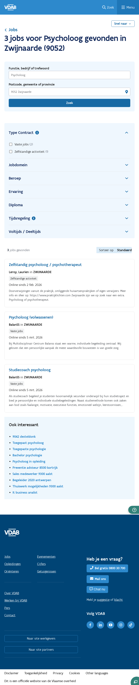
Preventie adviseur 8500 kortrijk (35, 467)
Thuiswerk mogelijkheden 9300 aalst (38, 486)
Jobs (10, 30)
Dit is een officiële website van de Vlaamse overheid (40, 681)
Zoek (110, 7)
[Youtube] (110, 625)
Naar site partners (41, 650)
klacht (118, 600)
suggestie (103, 600)
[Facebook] (90, 625)
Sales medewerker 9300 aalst (33, 474)
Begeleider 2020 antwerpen (32, 480)
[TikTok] (131, 625)
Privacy (58, 673)
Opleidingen (12, 564)
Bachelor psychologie (27, 455)
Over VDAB (11, 593)
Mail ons (100, 579)
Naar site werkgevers (41, 638)
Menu (130, 7)
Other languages (97, 673)
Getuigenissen (46, 571)
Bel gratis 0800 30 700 (110, 568)
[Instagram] (120, 625)
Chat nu (99, 589)
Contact (9, 615)
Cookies (74, 673)
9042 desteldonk (24, 436)
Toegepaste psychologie (29, 449)
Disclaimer (11, 673)
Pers (7, 608)
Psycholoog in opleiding (29, 461)
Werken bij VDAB (15, 600)
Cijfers (41, 564)
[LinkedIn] (100, 625)
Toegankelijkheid (35, 673)
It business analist (25, 492)
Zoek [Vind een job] (69, 103)
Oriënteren (11, 571)
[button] (133, 510)
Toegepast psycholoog (28, 443)
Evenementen (46, 557)
